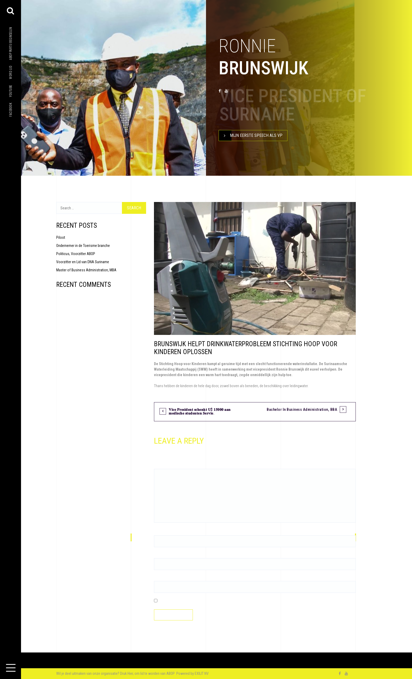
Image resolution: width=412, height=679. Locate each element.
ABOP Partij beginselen (10, 43)
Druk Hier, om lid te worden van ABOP (148, 673)
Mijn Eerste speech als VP (250, 135)
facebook (10, 110)
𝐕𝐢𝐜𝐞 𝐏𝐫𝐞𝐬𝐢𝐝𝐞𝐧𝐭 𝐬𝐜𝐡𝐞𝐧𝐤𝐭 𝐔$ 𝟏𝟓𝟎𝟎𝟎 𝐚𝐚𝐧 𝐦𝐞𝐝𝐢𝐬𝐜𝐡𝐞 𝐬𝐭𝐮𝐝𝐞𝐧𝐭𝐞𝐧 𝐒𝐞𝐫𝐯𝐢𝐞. (200, 411)
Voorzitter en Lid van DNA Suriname (82, 262)
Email (159, 555)
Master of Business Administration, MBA (86, 270)
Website (160, 578)
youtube (10, 91)
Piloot (60, 237)
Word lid (10, 72)
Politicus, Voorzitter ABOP (75, 254)
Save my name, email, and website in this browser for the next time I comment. (216, 601)
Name (159, 532)
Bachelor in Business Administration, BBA (302, 409)
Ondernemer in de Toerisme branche (83, 245)
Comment (162, 466)
